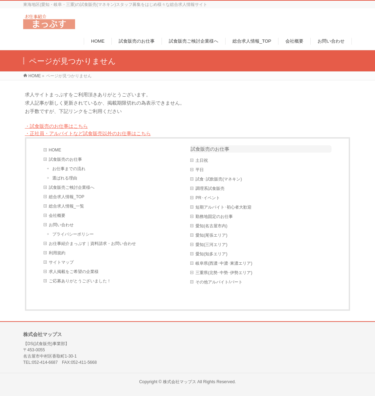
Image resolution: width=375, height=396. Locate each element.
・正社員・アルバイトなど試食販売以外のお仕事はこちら (88, 133)
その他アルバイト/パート (218, 282)
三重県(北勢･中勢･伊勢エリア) (223, 272)
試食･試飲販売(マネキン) (218, 179)
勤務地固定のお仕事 (214, 216)
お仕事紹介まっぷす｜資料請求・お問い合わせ (92, 243)
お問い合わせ (61, 224)
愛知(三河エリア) (211, 244)
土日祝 (201, 160)
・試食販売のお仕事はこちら (56, 126)
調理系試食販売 (210, 188)
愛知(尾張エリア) (211, 235)
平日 (199, 169)
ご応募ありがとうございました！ (80, 281)
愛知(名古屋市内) (211, 225)
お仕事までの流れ (68, 168)
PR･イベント (207, 197)
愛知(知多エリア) (211, 254)
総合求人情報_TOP (66, 196)
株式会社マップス (179, 381)
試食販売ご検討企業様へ (71, 187)
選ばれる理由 (64, 178)
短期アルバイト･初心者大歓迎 (223, 207)
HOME (55, 150)
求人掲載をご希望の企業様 (74, 271)
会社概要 (57, 215)
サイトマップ (61, 262)
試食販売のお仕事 (65, 159)
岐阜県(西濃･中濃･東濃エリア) (223, 263)
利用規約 (57, 252)
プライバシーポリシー (73, 234)
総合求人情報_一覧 (66, 206)
